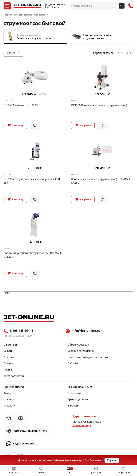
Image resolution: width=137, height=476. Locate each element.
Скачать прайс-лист (80, 387)
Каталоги (9, 406)
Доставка (9, 357)
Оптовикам (75, 393)
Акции (7, 393)
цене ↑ (120, 53)
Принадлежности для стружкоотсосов (91, 36)
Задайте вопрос (24, 444)
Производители (14, 387)
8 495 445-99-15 (21, 331)
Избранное (123, 472)
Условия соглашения (81, 351)
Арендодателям (78, 399)
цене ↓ (129, 53)
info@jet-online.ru (86, 331)
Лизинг (8, 370)
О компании (11, 345)
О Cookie (73, 363)
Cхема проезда (81, 425)
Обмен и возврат (78, 345)
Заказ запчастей (14, 376)
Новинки (9, 399)
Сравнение (96, 472)
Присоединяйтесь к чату (30, 431)
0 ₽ (68, 472)
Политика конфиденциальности (88, 357)
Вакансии (73, 406)
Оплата (8, 363)
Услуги (8, 351)
